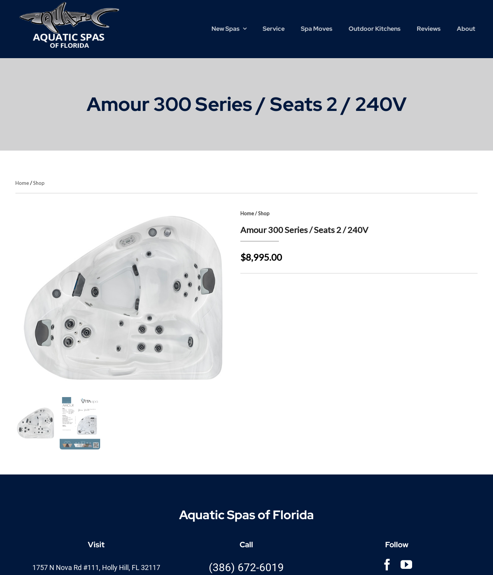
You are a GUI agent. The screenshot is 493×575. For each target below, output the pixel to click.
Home (22, 183)
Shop (39, 183)
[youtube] (406, 564)
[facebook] (387, 564)
